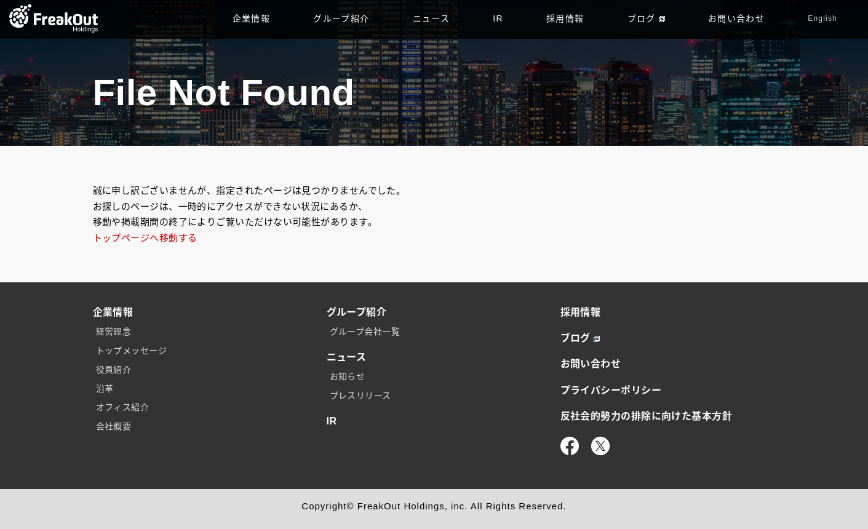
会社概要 (114, 426)
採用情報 (565, 18)
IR (498, 18)
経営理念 (114, 331)
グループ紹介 (341, 18)
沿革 (105, 389)
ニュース (431, 18)
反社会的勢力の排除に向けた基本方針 (646, 416)
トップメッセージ (131, 351)
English (822, 18)
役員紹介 (114, 370)
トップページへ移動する (145, 238)
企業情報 (252, 18)
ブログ (646, 18)
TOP (53, 18)
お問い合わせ (736, 18)
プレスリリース (360, 395)
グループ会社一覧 (365, 331)
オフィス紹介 (122, 407)
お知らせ (347, 376)
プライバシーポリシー (611, 390)
